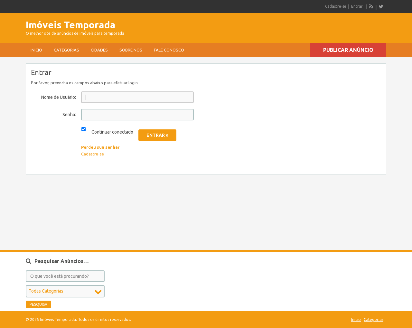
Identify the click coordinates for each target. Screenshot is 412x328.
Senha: (69, 114)
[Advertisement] (311, 25)
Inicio (36, 50)
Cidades (99, 50)
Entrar (357, 6)
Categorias (66, 50)
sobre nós (130, 50)
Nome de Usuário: (58, 97)
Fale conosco (169, 50)
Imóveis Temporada (71, 24)
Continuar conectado (112, 132)
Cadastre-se (335, 6)
